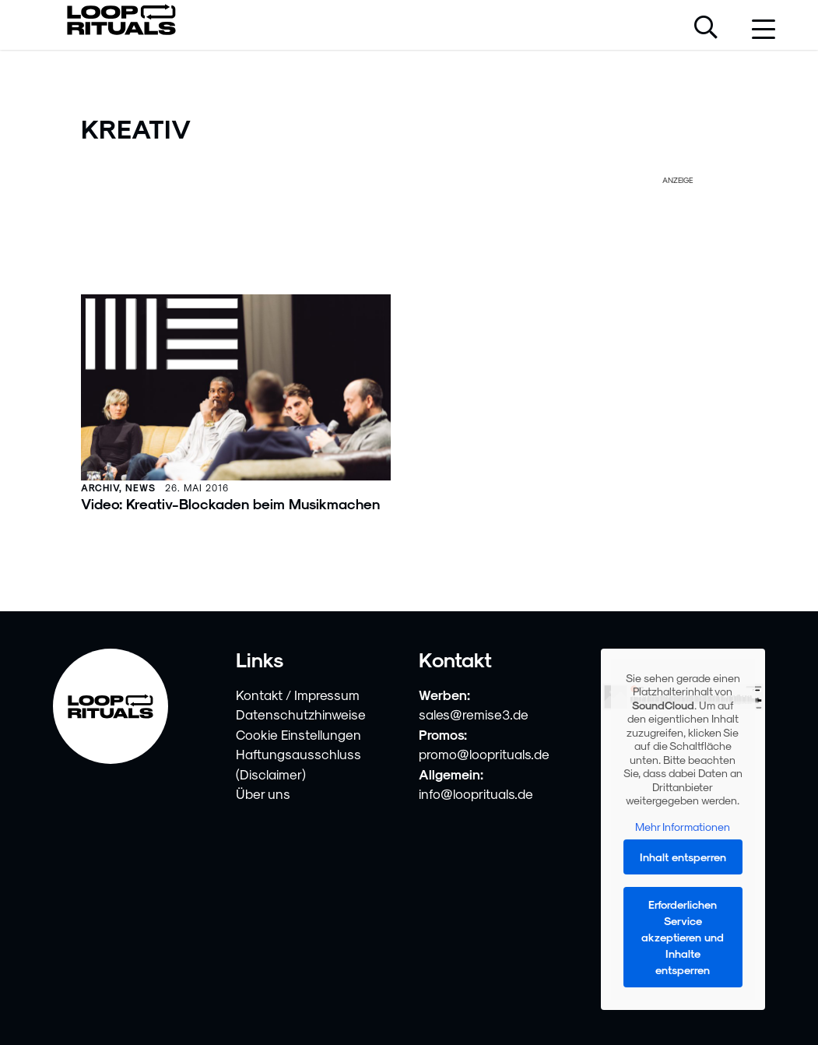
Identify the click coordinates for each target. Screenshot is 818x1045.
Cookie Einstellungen (298, 734)
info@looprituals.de (476, 793)
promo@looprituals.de (484, 754)
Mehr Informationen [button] (683, 826)
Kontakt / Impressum (298, 694)
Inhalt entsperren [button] (683, 857)
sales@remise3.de (473, 714)
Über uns (263, 793)
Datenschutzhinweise (301, 714)
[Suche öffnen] (706, 28)
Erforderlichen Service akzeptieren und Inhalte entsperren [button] (683, 937)
